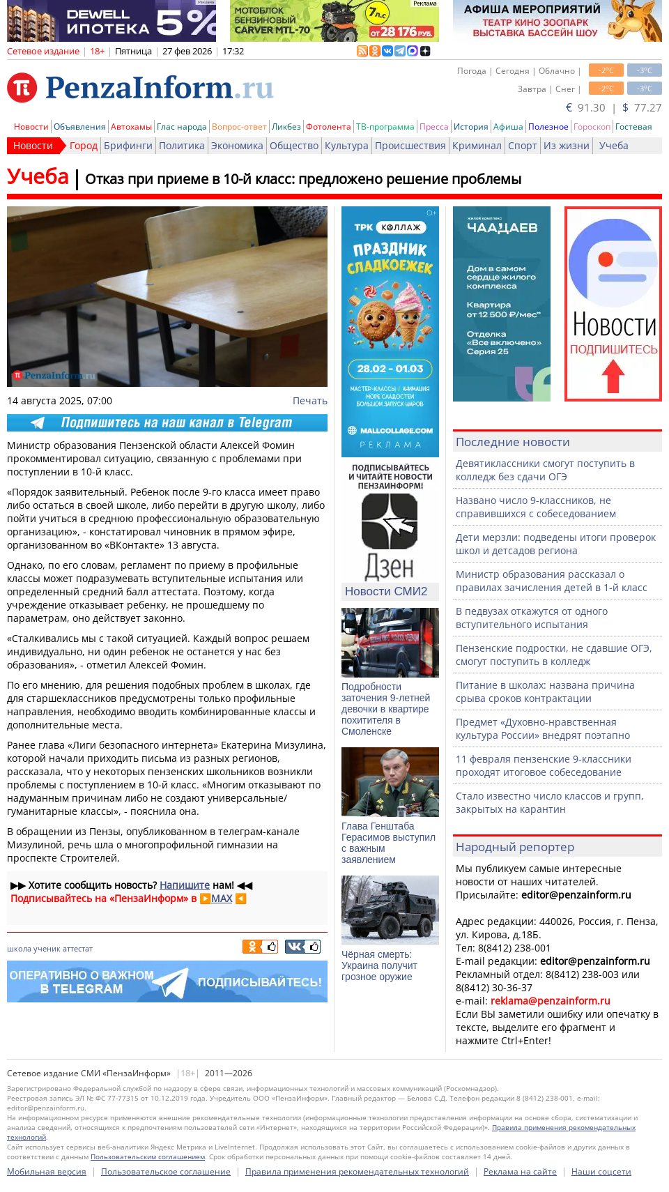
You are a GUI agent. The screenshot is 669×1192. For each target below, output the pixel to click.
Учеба (614, 145)
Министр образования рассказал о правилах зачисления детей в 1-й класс (551, 580)
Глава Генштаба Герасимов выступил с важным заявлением (388, 842)
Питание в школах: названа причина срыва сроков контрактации (545, 691)
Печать (310, 400)
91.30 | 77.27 (614, 107)
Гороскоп (592, 126)
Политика (182, 145)
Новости (31, 126)
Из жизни (567, 145)
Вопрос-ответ (239, 126)
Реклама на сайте (520, 1171)
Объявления (80, 126)
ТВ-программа (385, 126)
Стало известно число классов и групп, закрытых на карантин (550, 802)
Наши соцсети (601, 1171)
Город (84, 145)
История (471, 126)
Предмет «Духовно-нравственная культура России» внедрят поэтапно (543, 728)
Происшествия (410, 145)
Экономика (237, 145)
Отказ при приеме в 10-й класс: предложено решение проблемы (303, 178)
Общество (294, 145)
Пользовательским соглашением (148, 1156)
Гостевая (633, 126)
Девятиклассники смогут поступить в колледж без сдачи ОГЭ (545, 470)
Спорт (522, 145)
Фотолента (328, 126)
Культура (347, 145)
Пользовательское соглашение (166, 1171)
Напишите (185, 885)
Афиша (508, 126)
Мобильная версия (46, 1171)
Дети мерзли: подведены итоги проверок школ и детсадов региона (556, 543)
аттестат (78, 948)
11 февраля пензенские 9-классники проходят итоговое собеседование (543, 765)
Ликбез (286, 126)
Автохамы (131, 126)
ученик (47, 948)
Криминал (477, 145)
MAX (221, 898)
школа (19, 948)
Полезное (548, 126)
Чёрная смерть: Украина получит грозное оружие (379, 965)
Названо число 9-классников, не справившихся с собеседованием (536, 507)
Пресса (434, 126)
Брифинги (128, 145)
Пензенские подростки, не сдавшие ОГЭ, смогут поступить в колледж (554, 654)
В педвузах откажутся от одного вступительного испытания (532, 617)
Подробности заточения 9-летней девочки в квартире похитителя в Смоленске (385, 709)
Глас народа (182, 126)
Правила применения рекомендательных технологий (357, 1171)
